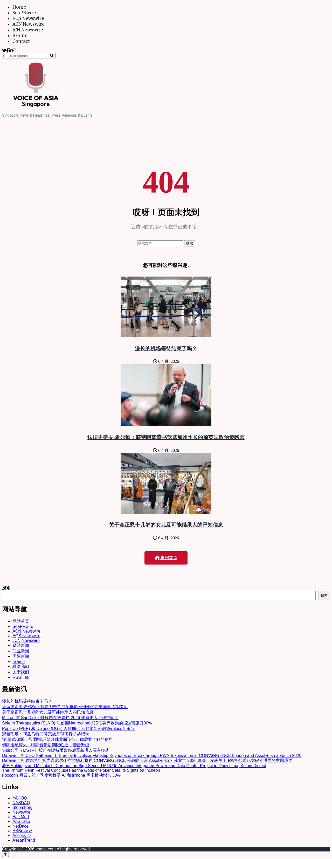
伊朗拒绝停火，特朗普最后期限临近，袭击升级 (45, 745)
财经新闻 (20, 645)
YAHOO (19, 798)
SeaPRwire (24, 13)
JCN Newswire (27, 30)
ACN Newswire (28, 24)
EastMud (20, 817)
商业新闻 (20, 651)
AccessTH (21, 835)
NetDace (20, 826)
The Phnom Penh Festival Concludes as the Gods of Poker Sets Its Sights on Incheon (81, 770)
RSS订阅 (20, 677)
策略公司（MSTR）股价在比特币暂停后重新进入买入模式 (55, 750)
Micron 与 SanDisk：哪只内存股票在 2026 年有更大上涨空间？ (60, 717)
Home (19, 7)
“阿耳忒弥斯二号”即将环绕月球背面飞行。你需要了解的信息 (57, 739)
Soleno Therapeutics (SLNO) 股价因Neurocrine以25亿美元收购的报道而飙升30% (77, 723)
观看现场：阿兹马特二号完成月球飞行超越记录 (45, 734)
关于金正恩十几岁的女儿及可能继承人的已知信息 (166, 525)
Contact (21, 41)
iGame (19, 35)
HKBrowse (22, 831)
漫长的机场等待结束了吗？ (166, 348)
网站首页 (20, 621)
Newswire (21, 812)
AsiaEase (21, 821)
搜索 (6, 588)
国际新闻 (20, 656)
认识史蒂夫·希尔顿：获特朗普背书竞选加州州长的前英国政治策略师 (166, 437)
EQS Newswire (28, 18)
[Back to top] (5, 854)
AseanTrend (23, 840)
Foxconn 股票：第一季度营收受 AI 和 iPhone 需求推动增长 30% (61, 775)
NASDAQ (21, 803)
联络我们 (20, 666)
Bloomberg (22, 807)
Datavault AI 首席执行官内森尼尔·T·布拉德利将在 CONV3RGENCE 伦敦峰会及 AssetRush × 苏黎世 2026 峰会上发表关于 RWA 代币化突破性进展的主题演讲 (147, 760)
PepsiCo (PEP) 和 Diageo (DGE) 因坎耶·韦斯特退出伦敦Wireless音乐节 (68, 728)
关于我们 (20, 672)
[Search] (52, 55)
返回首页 (166, 557)
